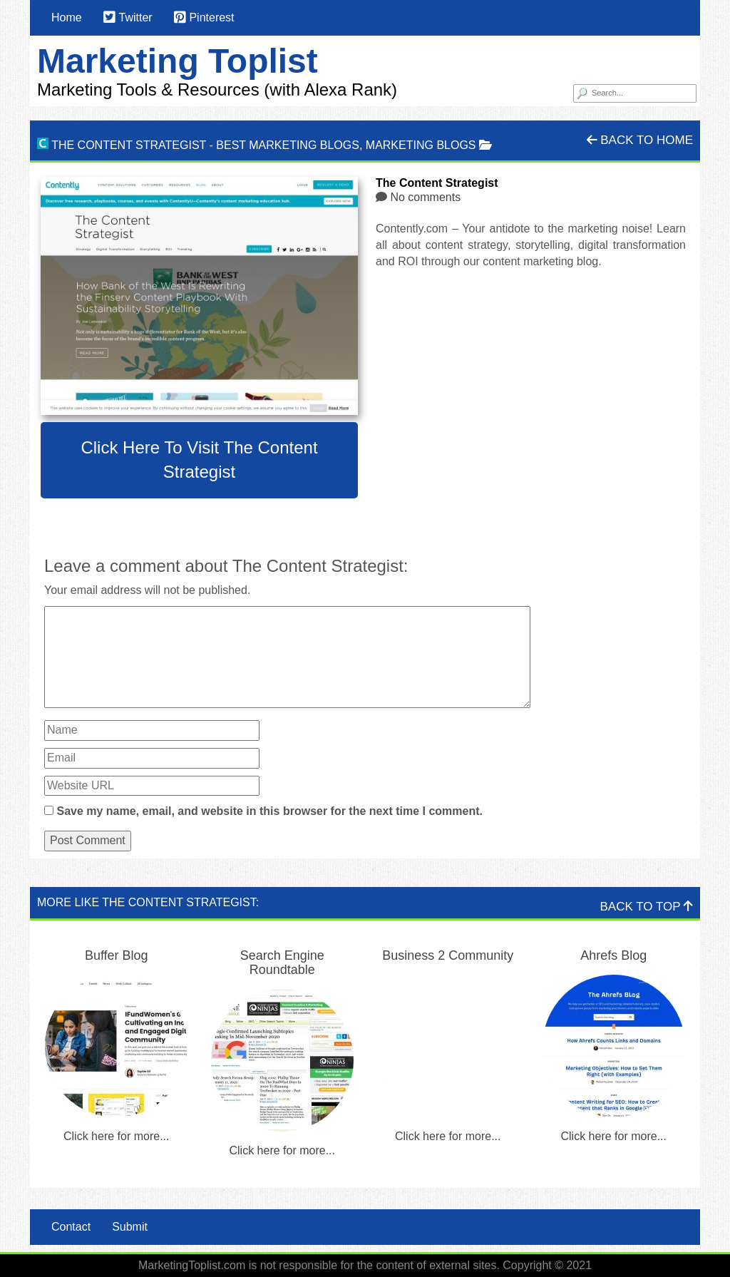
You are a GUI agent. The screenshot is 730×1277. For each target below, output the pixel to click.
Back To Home (640, 140)
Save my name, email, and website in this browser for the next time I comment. (269, 811)
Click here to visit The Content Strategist (199, 459)
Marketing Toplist (177, 61)
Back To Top (646, 906)
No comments (425, 197)
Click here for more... (116, 1136)
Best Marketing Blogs (287, 145)
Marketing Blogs (421, 145)
